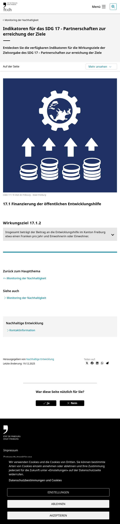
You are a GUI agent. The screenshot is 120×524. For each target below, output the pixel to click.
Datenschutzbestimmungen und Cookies (35, 480)
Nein (72, 403)
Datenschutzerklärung (17, 457)
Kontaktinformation (22, 330)
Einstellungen (58, 492)
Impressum (10, 450)
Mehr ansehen (100, 66)
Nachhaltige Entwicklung (40, 359)
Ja (46, 403)
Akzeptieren (58, 515)
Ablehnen (58, 504)
